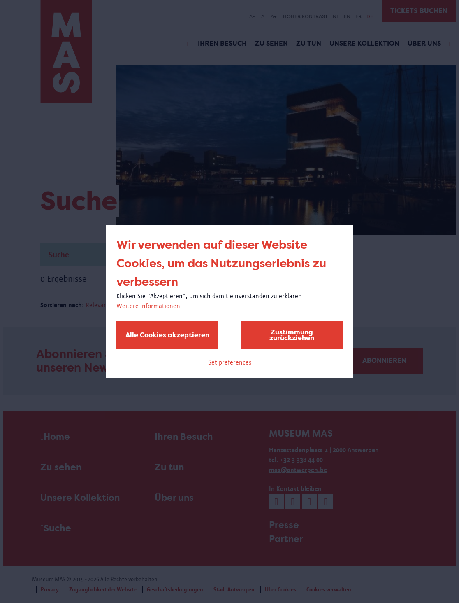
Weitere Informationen (148, 305)
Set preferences (229, 362)
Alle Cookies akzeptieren (167, 335)
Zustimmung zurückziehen (291, 335)
